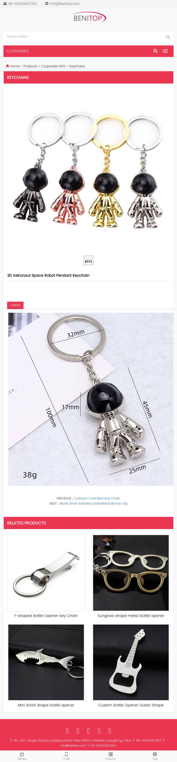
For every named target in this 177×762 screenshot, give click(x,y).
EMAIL (15, 305)
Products (31, 66)
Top (155, 756)
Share (22, 756)
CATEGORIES (18, 51)
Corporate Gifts (53, 66)
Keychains (76, 66)
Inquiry (110, 756)
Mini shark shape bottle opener (46, 705)
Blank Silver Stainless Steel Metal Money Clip (94, 503)
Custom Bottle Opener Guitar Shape (131, 705)
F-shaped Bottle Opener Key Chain (46, 616)
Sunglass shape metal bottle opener (131, 616)
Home (15, 66)
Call (66, 756)
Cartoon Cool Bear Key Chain (97, 498)
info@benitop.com (65, 3)
